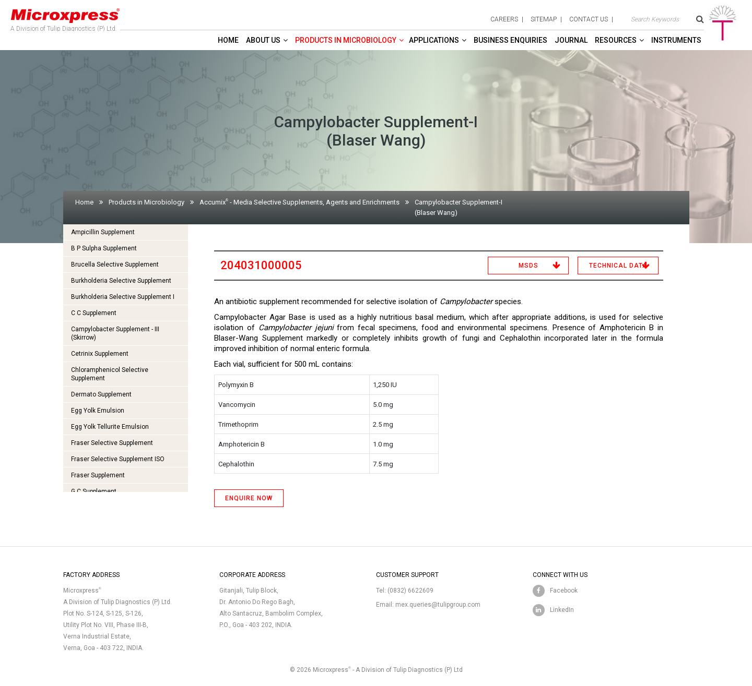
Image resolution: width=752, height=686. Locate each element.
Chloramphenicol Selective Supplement (109, 374)
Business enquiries (510, 40)
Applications (434, 40)
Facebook (564, 590)
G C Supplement (93, 491)
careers (504, 19)
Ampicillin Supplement (103, 232)
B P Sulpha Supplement (104, 248)
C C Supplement (93, 313)
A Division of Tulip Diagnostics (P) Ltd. (65, 17)
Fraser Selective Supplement (112, 443)
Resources (616, 40)
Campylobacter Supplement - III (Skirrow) (115, 333)
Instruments (676, 40)
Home (228, 40)
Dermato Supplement (101, 394)
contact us (588, 19)
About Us (263, 40)
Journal (571, 40)
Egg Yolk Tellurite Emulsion (110, 426)
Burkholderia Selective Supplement (121, 280)
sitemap (544, 19)
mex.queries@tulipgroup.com (437, 604)
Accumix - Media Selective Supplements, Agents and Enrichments (299, 202)
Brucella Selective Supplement (115, 264)
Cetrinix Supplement (99, 353)
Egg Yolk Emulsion (97, 410)
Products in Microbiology (345, 40)
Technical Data (618, 265)
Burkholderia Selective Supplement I (122, 296)
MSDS (528, 265)
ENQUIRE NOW (249, 498)
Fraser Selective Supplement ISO (117, 459)
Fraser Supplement (98, 475)
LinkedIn (562, 610)
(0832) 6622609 (410, 590)
